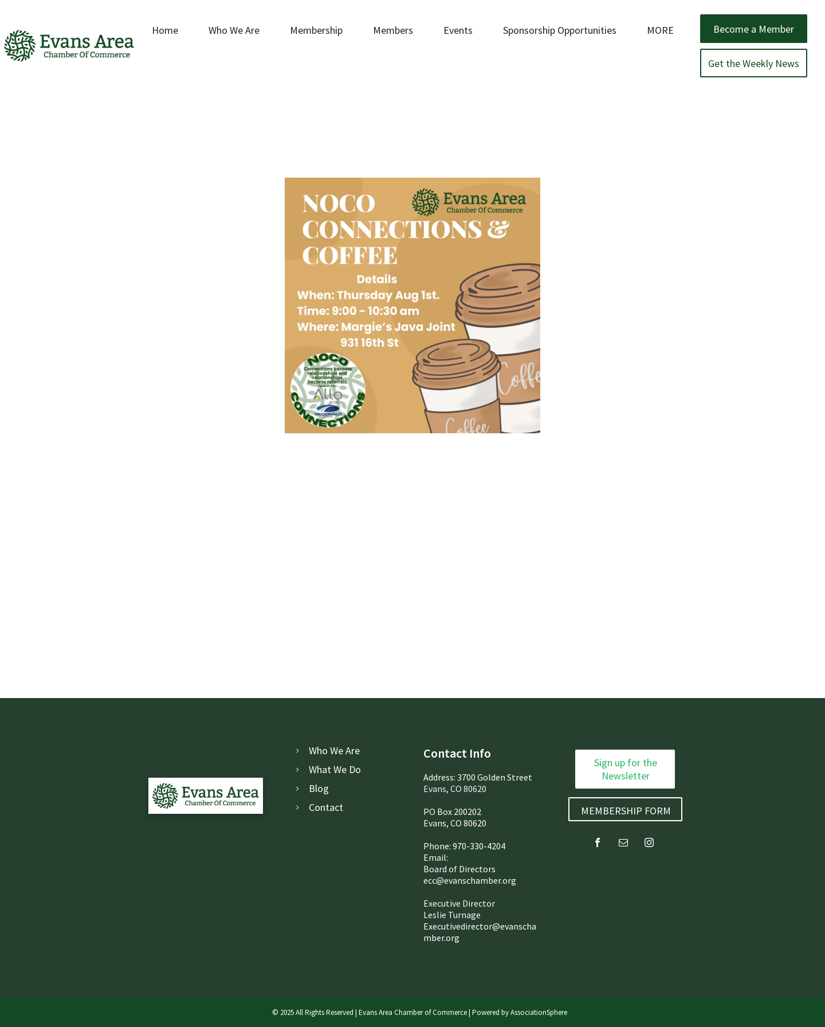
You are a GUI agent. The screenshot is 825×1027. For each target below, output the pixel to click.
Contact (326, 807)
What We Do (335, 769)
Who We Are (334, 750)
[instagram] (649, 844)
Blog (319, 788)
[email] (623, 844)
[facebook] (597, 844)
